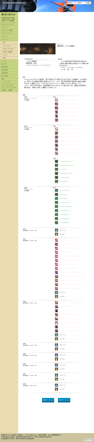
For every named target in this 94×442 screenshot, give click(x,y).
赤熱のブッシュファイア (30, 98)
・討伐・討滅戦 (6, 52)
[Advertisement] (9, 122)
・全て (3, 42)
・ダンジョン (6, 46)
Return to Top (88, 440)
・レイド (4, 55)
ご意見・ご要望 (6, 90)
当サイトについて (7, 24)
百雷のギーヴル (28, 127)
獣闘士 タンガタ (28, 189)
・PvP (3, 58)
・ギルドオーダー (7, 49)
